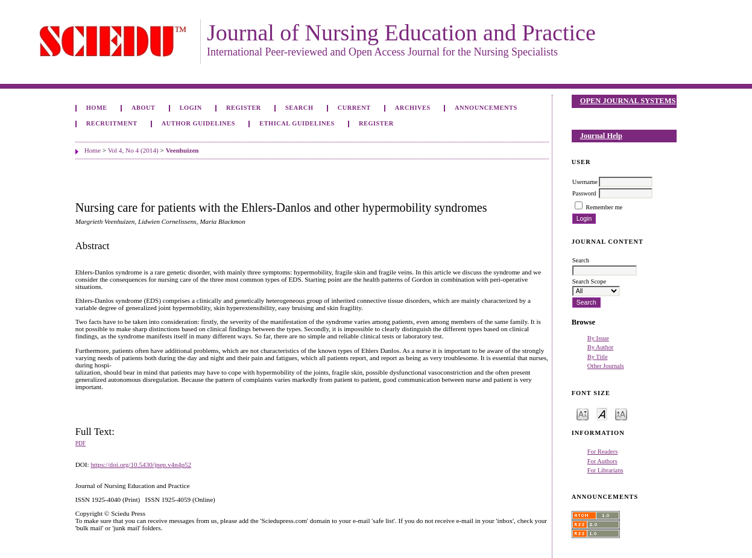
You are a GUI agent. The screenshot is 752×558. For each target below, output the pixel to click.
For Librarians (605, 470)
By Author (600, 347)
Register (243, 107)
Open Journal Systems (628, 101)
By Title (597, 357)
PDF (80, 443)
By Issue (598, 338)
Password (584, 193)
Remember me (604, 207)
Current (354, 107)
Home (96, 107)
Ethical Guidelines (297, 123)
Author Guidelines (198, 123)
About (143, 107)
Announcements (486, 107)
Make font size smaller (583, 413)
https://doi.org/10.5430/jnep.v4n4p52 (140, 464)
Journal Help (601, 136)
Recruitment (111, 123)
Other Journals (605, 366)
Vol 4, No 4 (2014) (133, 150)
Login (191, 107)
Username (585, 182)
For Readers (602, 451)
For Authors (602, 461)
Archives (413, 107)
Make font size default (602, 413)
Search (299, 107)
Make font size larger (621, 413)
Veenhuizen (182, 150)
